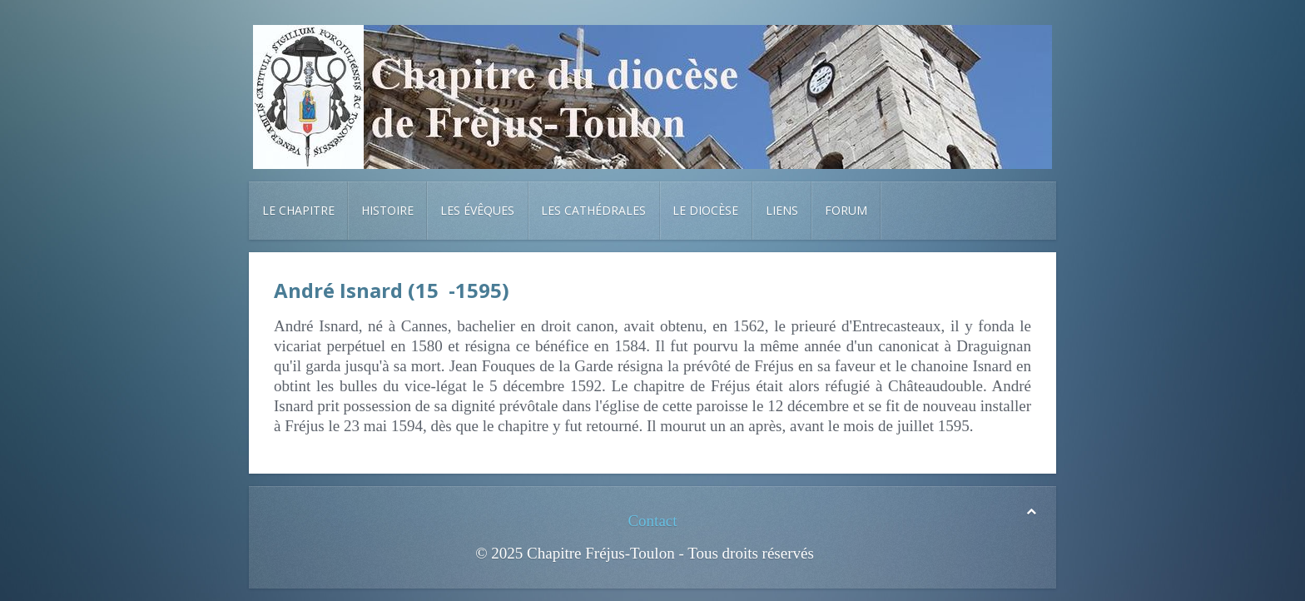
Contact (652, 520)
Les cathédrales (593, 210)
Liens (782, 210)
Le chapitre (298, 210)
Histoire (387, 210)
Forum (846, 210)
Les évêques (477, 210)
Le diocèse (705, 210)
